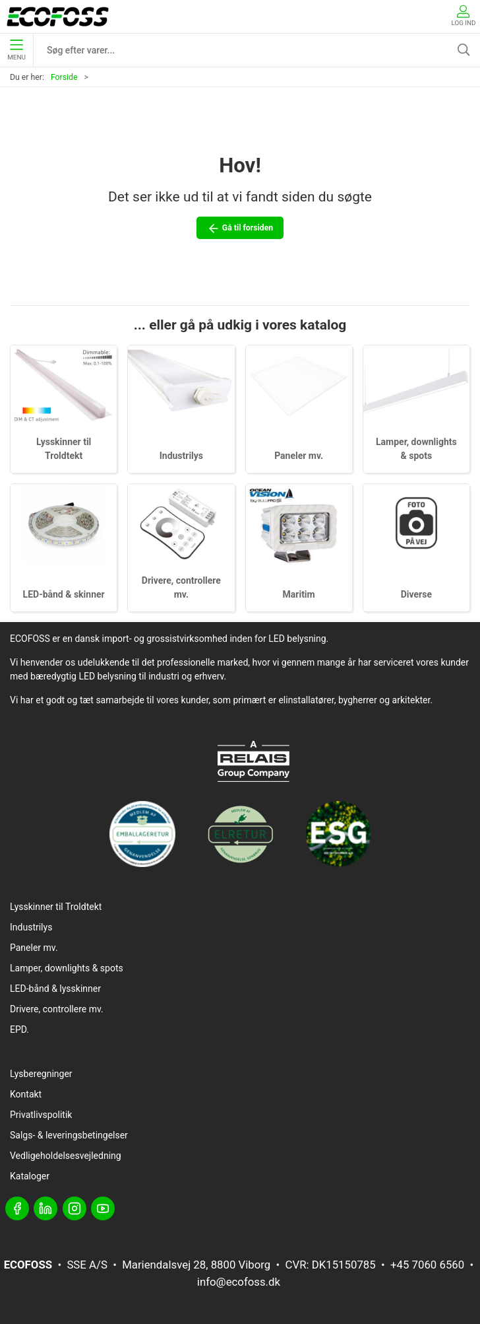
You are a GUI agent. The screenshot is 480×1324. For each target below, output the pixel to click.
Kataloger (29, 1176)
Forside (64, 77)
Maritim (299, 594)
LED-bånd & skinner (64, 594)
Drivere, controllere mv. (57, 1009)
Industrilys (181, 455)
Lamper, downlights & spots (66, 968)
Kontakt (26, 1094)
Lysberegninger (41, 1073)
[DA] (57, 16)
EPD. (19, 1029)
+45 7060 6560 (427, 1264)
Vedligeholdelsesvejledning (65, 1155)
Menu (16, 50)
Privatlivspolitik (41, 1114)
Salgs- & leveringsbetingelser (69, 1135)
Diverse (416, 594)
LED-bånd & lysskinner (55, 988)
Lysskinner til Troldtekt (56, 906)
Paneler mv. (298, 455)
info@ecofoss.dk (238, 1281)
